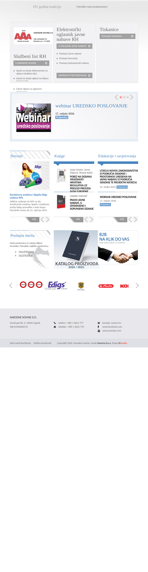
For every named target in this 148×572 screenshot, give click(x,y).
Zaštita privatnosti (42, 343)
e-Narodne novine (25, 63)
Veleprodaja (26, 255)
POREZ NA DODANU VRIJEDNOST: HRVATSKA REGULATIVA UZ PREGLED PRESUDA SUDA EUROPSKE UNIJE (81, 185)
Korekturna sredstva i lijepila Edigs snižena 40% (28, 196)
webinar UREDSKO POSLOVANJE (91, 105)
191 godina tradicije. (47, 7)
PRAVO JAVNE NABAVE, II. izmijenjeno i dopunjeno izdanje (82, 204)
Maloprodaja (26, 251)
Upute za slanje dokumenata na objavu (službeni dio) (32, 72)
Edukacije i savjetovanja (117, 156)
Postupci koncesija (68, 58)
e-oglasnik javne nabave (72, 46)
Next (131, 97)
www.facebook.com (112, 326)
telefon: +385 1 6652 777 (70, 322)
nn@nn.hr (116, 322)
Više (34, 219)
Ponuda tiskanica (112, 36)
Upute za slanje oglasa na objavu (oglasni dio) (32, 80)
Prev (116, 97)
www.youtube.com (111, 330)
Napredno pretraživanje (72, 75)
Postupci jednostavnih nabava (74, 63)
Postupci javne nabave (70, 53)
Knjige (59, 156)
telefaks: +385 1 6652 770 (71, 326)
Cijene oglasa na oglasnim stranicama (29, 90)
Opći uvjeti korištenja (20, 343)
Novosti (16, 156)
